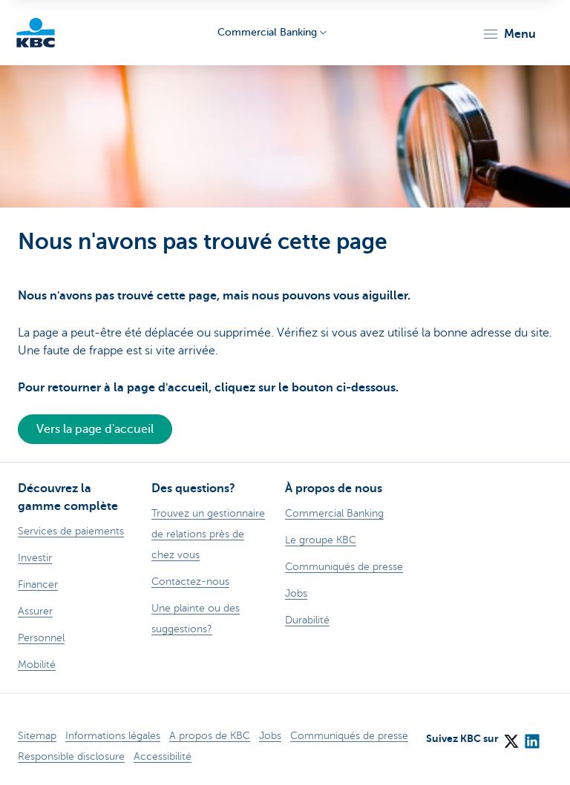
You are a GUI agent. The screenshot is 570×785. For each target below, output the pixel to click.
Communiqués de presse (349, 735)
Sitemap (37, 735)
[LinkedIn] (531, 736)
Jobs (270, 735)
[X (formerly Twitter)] (511, 736)
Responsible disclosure (71, 756)
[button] (508, 34)
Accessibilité (162, 756)
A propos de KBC (209, 735)
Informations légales (112, 735)
